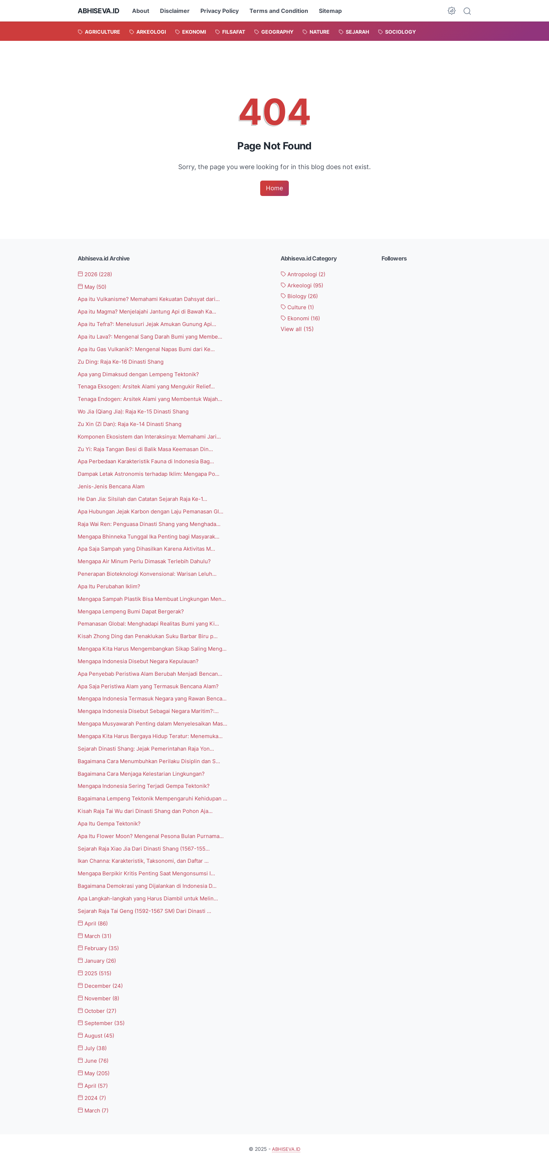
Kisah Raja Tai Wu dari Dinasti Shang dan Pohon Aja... (150, 810)
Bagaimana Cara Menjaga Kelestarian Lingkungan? (146, 773)
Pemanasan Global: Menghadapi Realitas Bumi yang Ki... (153, 623)
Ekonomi (302, 318)
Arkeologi (304, 285)
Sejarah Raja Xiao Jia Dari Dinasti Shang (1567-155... (148, 847)
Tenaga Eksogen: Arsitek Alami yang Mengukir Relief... (151, 386)
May (94, 287)
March (96, 935)
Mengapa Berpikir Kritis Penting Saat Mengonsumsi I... (150, 872)
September (103, 1022)
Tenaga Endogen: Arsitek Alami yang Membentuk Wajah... (155, 399)
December (102, 985)
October (99, 1010)
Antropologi (305, 274)
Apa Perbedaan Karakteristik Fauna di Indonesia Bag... (151, 461)
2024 (93, 1097)
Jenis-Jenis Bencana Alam (113, 486)
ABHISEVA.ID (100, 10)
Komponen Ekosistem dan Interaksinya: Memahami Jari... (154, 436)
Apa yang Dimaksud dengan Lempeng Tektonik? (143, 374)
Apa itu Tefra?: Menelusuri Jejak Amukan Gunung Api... (151, 324)
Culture (298, 307)
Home (274, 188)
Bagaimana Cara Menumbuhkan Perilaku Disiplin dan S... (153, 760)
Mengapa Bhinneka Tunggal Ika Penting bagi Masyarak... (154, 536)
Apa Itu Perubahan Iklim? (111, 586)
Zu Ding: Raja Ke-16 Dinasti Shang (123, 361)
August (97, 1034)
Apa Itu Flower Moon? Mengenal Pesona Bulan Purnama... (155, 835)
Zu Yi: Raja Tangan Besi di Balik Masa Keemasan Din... (150, 449)
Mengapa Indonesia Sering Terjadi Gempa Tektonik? (148, 785)
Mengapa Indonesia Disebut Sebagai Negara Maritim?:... (153, 710)
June (94, 1059)
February (100, 947)
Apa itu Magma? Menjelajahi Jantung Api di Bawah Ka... (152, 311)
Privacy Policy (222, 10)
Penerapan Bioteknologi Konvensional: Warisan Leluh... (151, 573)
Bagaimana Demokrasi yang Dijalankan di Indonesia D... (152, 885)
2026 (97, 274)
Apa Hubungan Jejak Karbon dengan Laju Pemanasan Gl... (156, 511)
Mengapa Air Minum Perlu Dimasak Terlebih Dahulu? (148, 561)
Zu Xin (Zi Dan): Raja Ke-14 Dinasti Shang (133, 423)
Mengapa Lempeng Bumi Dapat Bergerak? (135, 610)
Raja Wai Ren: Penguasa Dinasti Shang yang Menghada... (154, 523)
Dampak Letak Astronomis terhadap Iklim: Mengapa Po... (155, 473)
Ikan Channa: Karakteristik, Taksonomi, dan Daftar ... (148, 860)
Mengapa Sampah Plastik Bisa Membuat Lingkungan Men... (157, 598)
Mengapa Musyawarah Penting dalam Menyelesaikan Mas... (158, 723)
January (99, 960)
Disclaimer (178, 10)
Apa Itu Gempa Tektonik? (112, 823)
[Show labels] (297, 329)
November (100, 997)
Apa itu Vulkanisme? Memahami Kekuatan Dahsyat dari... (154, 299)
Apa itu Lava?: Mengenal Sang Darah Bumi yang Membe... (155, 336)
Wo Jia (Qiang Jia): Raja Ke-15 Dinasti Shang (138, 411)
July (94, 1047)
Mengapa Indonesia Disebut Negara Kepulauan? (142, 660)
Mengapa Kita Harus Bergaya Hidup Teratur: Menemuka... (155, 735)
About (143, 10)
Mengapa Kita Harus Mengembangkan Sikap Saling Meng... (157, 648)
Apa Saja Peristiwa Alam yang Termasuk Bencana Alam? (153, 685)
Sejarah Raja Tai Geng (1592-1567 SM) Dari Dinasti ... (149, 910)
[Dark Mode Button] (451, 10)
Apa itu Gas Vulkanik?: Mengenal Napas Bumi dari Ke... (151, 349)
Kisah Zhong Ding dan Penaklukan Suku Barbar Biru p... (152, 636)
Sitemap (333, 10)
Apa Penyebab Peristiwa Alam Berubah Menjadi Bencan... (155, 673)
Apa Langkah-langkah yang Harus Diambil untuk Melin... (153, 897)
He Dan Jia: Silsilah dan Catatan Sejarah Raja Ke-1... (147, 498)
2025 (96, 972)
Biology (301, 296)
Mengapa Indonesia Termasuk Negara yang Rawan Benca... (157, 698)
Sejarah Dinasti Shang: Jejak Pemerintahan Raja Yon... (150, 748)
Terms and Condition (281, 10)
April (94, 922)
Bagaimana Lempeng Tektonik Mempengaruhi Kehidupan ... (157, 797)
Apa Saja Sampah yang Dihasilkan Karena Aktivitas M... (152, 548)
